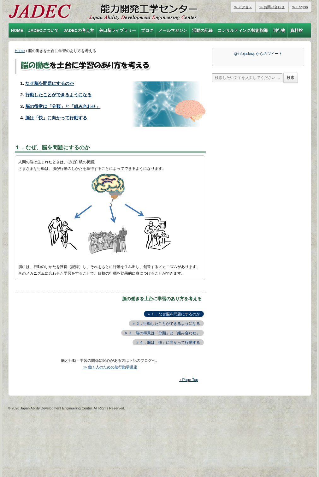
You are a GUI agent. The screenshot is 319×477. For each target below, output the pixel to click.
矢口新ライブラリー (117, 30)
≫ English (300, 7)
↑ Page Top (188, 380)
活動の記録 (202, 30)
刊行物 (279, 30)
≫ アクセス (243, 7)
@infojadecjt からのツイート (258, 53)
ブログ (147, 30)
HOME (17, 30)
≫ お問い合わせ (272, 7)
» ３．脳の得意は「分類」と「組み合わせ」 (162, 333)
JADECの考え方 (79, 30)
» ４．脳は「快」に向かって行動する (168, 342)
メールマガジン (172, 30)
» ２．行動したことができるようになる (166, 323)
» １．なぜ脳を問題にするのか (174, 314)
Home (20, 51)
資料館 (296, 30)
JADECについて (43, 30)
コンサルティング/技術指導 (243, 30)
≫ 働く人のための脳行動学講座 (110, 367)
